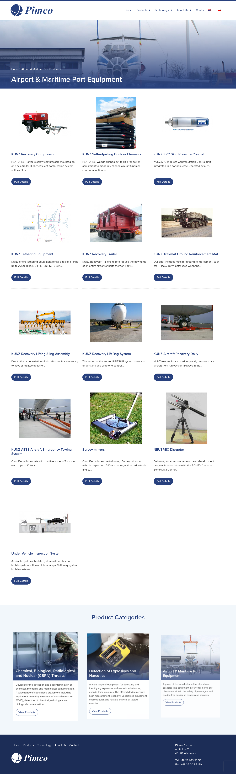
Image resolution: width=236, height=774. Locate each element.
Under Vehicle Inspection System (36, 553)
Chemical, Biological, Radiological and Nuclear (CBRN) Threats (45, 673)
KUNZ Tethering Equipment (32, 254)
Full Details (21, 181)
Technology (162, 10)
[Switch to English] (209, 9)
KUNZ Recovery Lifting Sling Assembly (40, 354)
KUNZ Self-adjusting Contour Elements (111, 154)
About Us (182, 10)
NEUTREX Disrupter (169, 450)
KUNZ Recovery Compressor (33, 154)
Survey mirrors (93, 450)
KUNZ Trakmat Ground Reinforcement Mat (186, 254)
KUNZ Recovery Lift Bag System (106, 354)
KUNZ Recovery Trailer (99, 254)
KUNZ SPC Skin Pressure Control (179, 154)
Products (142, 10)
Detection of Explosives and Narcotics (113, 674)
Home (128, 10)
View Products (29, 707)
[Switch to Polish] (219, 9)
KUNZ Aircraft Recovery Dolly (176, 354)
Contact (200, 10)
